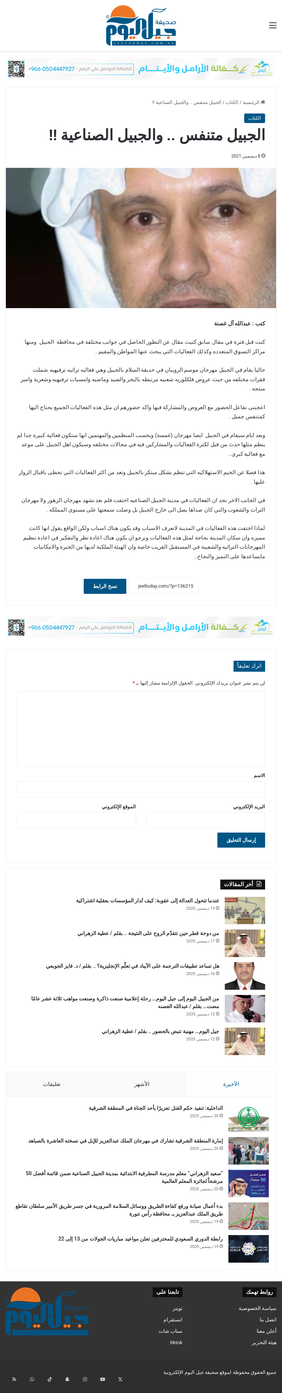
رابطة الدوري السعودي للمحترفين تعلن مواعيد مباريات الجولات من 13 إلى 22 (137, 1242)
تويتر (177, 1315)
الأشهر (141, 1084)
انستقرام (172, 1327)
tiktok (176, 1350)
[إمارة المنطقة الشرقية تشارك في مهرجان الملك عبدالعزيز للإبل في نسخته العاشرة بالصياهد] (245, 1154)
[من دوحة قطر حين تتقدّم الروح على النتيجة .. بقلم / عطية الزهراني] (245, 943)
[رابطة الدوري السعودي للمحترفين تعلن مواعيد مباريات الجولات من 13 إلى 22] (245, 1252)
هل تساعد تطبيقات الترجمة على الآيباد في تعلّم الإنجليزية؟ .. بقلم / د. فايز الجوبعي (132, 966)
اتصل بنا (268, 1327)
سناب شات (170, 1338)
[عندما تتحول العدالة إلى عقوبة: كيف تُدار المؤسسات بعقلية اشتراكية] (245, 910)
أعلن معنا (266, 1338)
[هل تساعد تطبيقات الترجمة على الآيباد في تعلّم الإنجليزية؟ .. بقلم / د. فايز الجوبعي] (245, 976)
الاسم (259, 775)
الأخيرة (231, 1084)
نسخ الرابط (105, 586)
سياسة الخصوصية (257, 1315)
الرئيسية (254, 102)
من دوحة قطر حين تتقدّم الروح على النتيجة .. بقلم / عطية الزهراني (148, 933)
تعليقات (51, 1084)
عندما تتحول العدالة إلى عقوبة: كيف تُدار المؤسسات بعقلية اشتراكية (147, 900)
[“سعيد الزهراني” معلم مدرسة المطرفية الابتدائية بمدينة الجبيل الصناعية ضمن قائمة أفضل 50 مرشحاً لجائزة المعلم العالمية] (245, 1187)
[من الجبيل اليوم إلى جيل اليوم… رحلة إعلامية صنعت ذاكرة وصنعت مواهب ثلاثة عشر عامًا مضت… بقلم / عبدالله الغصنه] (245, 1008)
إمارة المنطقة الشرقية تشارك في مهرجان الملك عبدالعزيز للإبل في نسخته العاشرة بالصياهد (122, 1144)
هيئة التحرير (264, 1350)
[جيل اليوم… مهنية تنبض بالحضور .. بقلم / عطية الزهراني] (245, 1041)
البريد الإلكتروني (249, 806)
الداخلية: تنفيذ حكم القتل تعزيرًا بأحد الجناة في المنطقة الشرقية (152, 1112)
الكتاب (231, 102)
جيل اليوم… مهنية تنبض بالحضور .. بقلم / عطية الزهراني (160, 1031)
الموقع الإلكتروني (119, 806)
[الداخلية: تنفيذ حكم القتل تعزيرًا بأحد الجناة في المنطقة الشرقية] (245, 1122)
